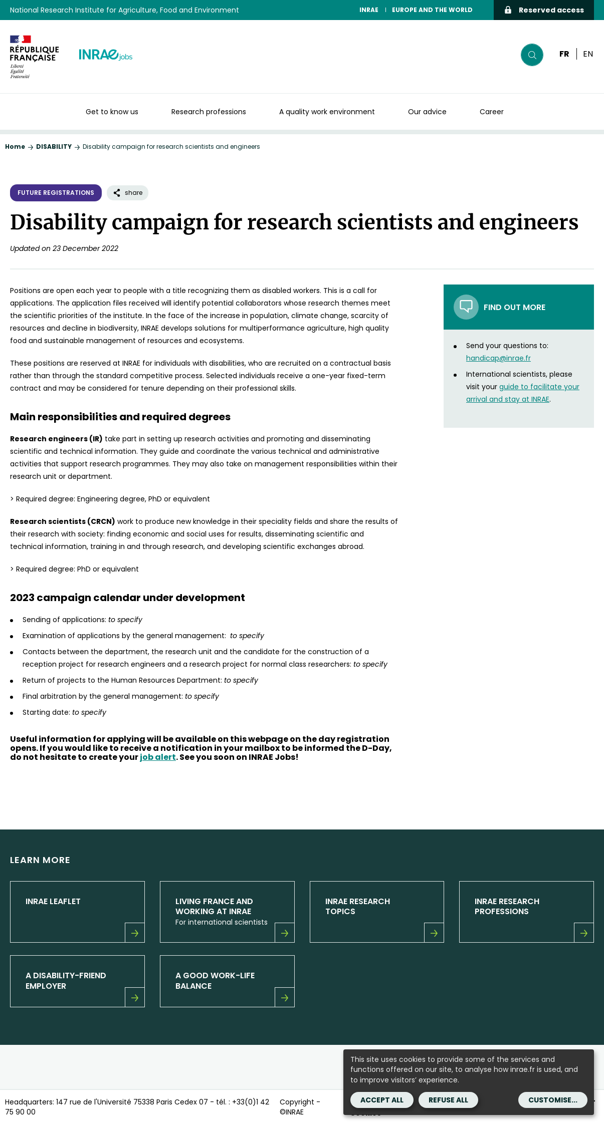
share (127, 192)
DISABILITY (54, 146)
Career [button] (492, 112)
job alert (158, 757)
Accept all (382, 1100)
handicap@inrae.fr (498, 358)
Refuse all (448, 1100)
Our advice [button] (427, 112)
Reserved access (544, 10)
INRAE (368, 10)
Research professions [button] (208, 112)
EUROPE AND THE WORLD (432, 10)
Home (15, 146)
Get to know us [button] (112, 112)
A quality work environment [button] (327, 112)
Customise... (552, 1100)
